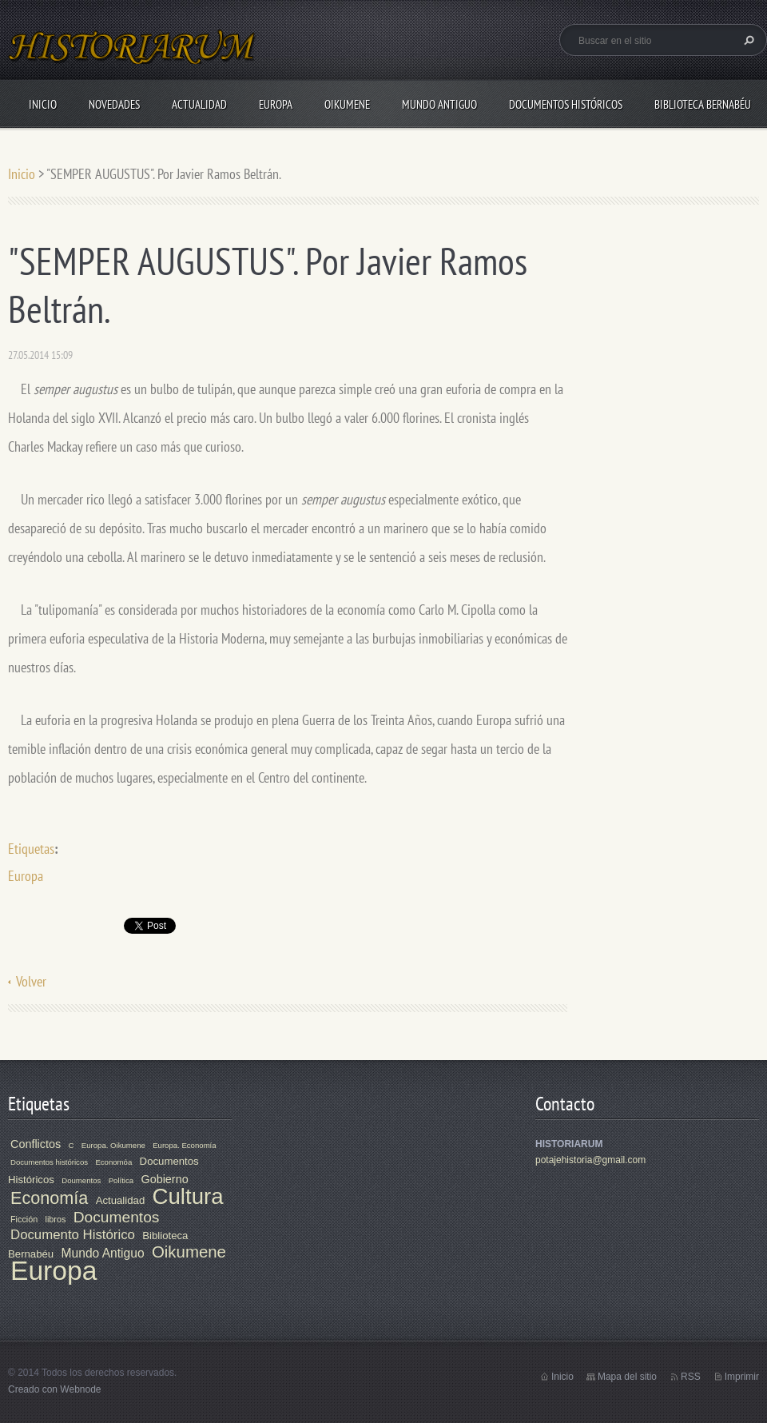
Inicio (43, 104)
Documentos (117, 1217)
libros (56, 1219)
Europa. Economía (184, 1145)
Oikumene (347, 104)
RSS (691, 1376)
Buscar (747, 40)
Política (121, 1180)
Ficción (24, 1219)
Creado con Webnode (54, 1389)
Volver (31, 981)
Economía (49, 1198)
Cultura (188, 1196)
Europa (275, 104)
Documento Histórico (72, 1234)
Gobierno (164, 1179)
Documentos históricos (49, 1162)
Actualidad (199, 104)
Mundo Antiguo (439, 104)
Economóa (113, 1162)
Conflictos (35, 1144)
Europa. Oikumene (113, 1145)
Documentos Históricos (565, 104)
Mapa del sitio (627, 1376)
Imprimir (742, 1376)
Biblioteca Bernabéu (702, 104)
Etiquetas (31, 848)
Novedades (114, 104)
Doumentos (81, 1180)
